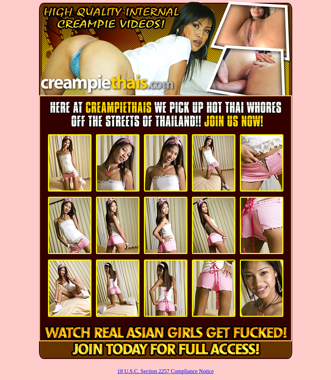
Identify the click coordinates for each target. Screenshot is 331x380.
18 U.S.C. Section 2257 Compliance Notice (165, 371)
